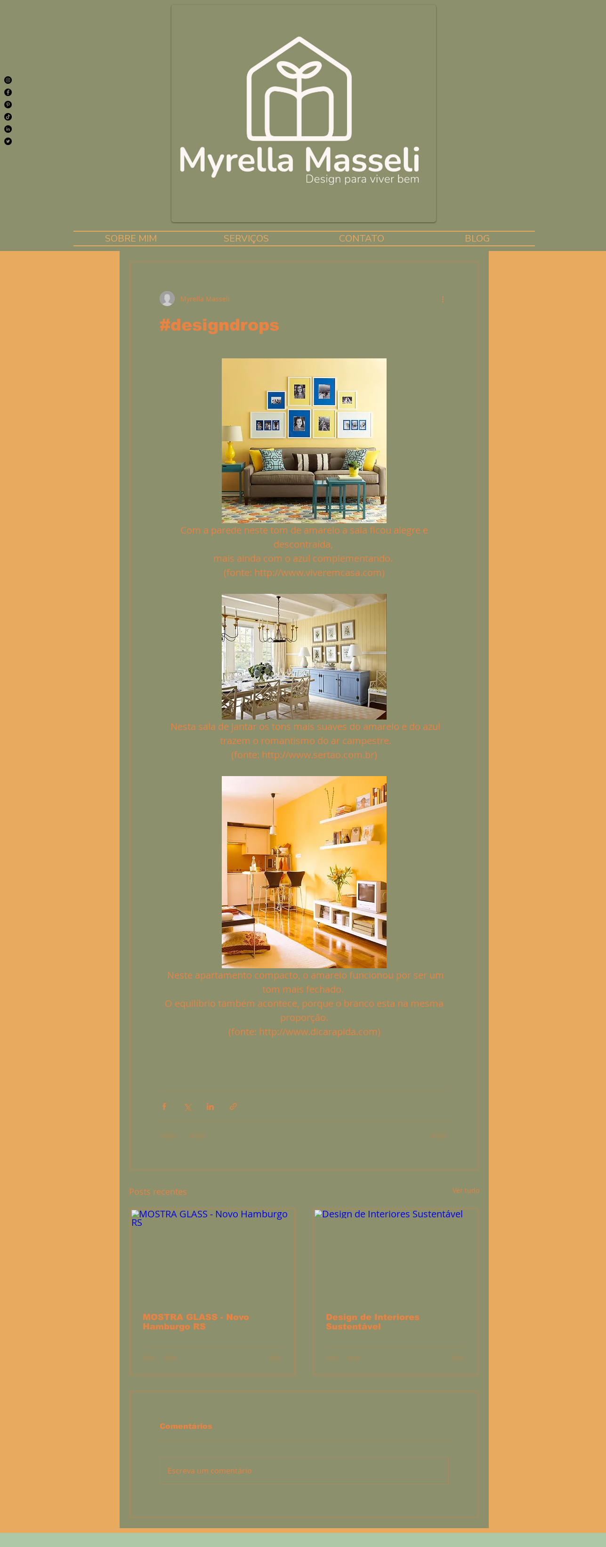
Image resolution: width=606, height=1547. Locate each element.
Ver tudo (465, 1190)
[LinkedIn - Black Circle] (8, 129)
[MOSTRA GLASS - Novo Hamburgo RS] (212, 1255)
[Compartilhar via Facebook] (164, 1106)
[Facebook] (8, 92)
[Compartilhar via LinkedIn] (210, 1106)
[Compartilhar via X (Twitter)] (187, 1106)
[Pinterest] (8, 104)
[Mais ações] (443, 298)
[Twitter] (8, 141)
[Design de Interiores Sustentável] (396, 1255)
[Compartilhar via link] (233, 1106)
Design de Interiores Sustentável (373, 1321)
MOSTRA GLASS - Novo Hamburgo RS (196, 1321)
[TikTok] (8, 117)
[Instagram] (8, 80)
